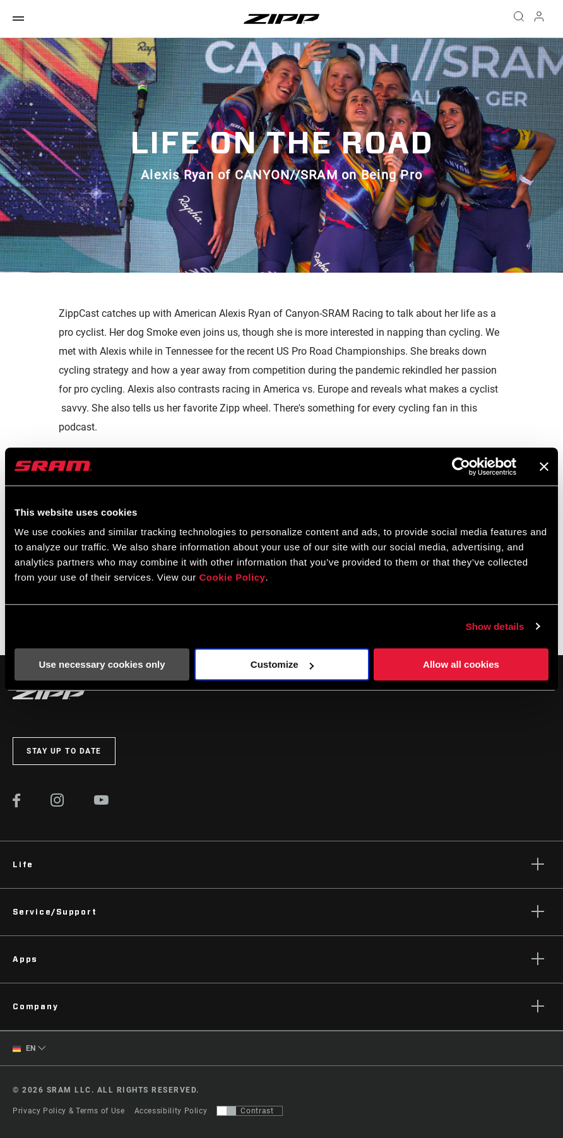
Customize (282, 664)
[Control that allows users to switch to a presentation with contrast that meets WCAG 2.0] (249, 1111)
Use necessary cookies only (102, 664)
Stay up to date (64, 751)
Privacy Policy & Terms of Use (69, 1110)
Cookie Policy (232, 577)
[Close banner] (544, 466)
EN (24, 1048)
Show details (495, 626)
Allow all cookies (461, 664)
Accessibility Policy (171, 1110)
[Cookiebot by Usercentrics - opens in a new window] (461, 466)
